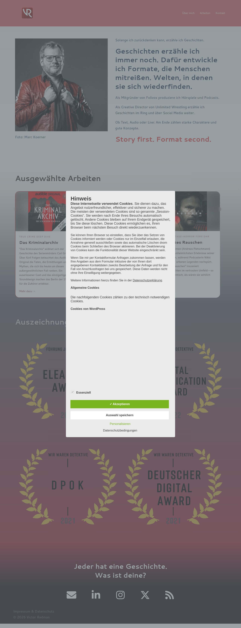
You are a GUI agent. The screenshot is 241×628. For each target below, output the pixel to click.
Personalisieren (120, 423)
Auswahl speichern (119, 415)
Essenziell (81, 392)
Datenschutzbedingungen (120, 430)
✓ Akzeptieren (120, 404)
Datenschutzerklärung (147, 280)
